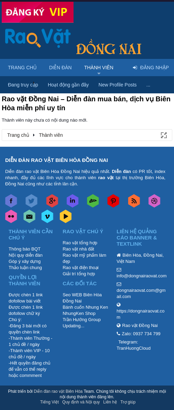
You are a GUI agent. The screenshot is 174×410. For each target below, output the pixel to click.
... (148, 85)
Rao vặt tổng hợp (79, 242)
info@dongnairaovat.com (142, 275)
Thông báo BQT (25, 249)
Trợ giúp (128, 402)
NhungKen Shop (78, 313)
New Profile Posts (117, 85)
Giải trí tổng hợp (78, 273)
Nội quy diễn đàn (25, 255)
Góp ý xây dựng (25, 261)
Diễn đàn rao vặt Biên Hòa (58, 391)
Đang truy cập (23, 85)
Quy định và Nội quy (81, 402)
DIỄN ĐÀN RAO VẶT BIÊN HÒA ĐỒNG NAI (56, 160)
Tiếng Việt (49, 402)
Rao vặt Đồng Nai (140, 325)
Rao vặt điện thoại (80, 267)
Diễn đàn (60, 67)
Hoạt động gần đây (68, 85)
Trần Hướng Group (81, 319)
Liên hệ (110, 402)
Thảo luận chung (25, 267)
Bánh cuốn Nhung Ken (85, 307)
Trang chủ (22, 67)
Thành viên (99, 67)
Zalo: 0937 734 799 (141, 333)
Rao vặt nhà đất (78, 249)
